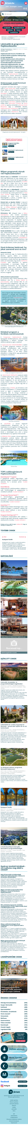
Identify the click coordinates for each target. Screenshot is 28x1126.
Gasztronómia (5, 1020)
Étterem (14, 1105)
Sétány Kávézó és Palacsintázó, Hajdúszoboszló (13, 637)
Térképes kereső (18, 20)
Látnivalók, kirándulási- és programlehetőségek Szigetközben (12, 683)
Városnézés (9, 50)
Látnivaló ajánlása (14, 1103)
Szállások (4, 1007)
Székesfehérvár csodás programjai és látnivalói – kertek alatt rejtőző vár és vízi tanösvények (14, 726)
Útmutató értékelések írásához (14, 1119)
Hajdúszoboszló (13, 74)
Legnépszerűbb (21, 967)
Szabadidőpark (23, 237)
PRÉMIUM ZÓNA (6, 436)
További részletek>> (18, 492)
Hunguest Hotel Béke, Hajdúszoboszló (13, 144)
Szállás (14, 1107)
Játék (7, 6)
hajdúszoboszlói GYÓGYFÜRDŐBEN (12, 345)
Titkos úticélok (6, 1022)
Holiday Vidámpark (11, 207)
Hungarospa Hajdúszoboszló (12, 337)
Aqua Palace (4, 596)
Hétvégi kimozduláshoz (6, 49)
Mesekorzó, (15, 111)
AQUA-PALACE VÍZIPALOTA (10, 375)
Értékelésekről (14, 1117)
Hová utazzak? (21, 984)
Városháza (12, 102)
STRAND (12, 388)
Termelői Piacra (18, 297)
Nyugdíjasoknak (19, 27)
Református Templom (15, 103)
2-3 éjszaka (7, 27)
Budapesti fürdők (7, 539)
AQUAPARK (7, 424)
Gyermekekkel (5, 1009)
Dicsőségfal (13, 6)
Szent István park (10, 88)
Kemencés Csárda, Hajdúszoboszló (10, 616)
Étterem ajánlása (14, 1102)
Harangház (4, 93)
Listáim (20, 6)
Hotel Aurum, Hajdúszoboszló (15, 157)
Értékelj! (8, 20)
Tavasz (18, 30)
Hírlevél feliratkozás (14, 1121)
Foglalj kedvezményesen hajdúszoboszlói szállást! (14, 139)
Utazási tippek (4, 51)
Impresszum (14, 1122)
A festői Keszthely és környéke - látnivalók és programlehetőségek (11, 847)
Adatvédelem (14, 1115)
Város (14, 1110)
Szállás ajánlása (14, 1100)
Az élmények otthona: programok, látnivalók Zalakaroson (11, 768)
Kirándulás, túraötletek (16, 687)
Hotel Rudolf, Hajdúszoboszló (15, 150)
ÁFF (14, 1114)
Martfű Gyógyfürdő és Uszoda (9, 652)
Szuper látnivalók (5, 687)
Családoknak (14, 32)
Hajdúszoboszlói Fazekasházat (9, 108)
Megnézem (11, 146)
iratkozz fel (19, 524)
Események (4, 1025)
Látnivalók (14, 1109)
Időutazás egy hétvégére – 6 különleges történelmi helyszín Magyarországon (12, 972)
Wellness (10, 30)
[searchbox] (14, 14)
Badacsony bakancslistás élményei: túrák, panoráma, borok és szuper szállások (11, 989)
